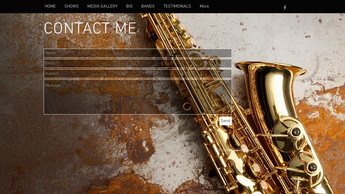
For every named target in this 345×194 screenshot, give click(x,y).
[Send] (225, 121)
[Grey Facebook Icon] (285, 8)
